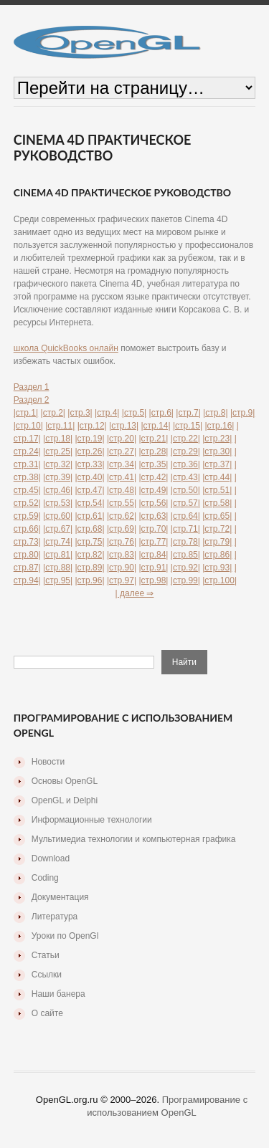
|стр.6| (161, 413)
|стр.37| (217, 464)
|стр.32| (57, 464)
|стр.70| (153, 529)
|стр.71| (185, 529)
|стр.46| (57, 490)
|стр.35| (153, 464)
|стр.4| (107, 413)
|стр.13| (123, 426)
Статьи (46, 955)
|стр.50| (185, 490)
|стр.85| (185, 555)
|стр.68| (90, 529)
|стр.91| (153, 568)
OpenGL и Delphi (65, 800)
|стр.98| (153, 580)
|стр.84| (153, 555)
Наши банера (58, 994)
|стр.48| (121, 490)
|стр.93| (217, 568)
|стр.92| (185, 568)
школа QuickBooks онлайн (66, 348)
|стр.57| (185, 503)
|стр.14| (156, 426)
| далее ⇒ (134, 593)
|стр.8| (215, 413)
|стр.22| (185, 439)
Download (51, 858)
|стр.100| (219, 580)
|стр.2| (53, 413)
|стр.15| (187, 426)
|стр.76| (121, 542)
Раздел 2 (31, 400)
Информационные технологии (92, 820)
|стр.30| (217, 451)
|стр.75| (90, 542)
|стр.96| (90, 580)
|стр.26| (90, 451)
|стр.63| (153, 516)
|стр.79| (217, 542)
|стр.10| (28, 426)
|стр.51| (217, 490)
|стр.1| (26, 413)
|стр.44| (217, 477)
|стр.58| (217, 503)
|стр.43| (185, 477)
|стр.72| (217, 529)
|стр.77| (153, 542)
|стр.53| (57, 503)
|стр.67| (57, 529)
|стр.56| (153, 503)
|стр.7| (188, 413)
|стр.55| (121, 503)
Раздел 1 (31, 387)
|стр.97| (121, 580)
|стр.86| (217, 555)
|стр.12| (92, 426)
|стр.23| (217, 439)
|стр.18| (57, 439)
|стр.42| (153, 477)
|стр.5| (134, 413)
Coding (45, 878)
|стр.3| (79, 413)
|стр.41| (121, 477)
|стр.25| (57, 451)
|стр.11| (60, 426)
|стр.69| (121, 529)
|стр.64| (185, 516)
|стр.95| (57, 580)
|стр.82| (90, 555)
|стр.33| (90, 464)
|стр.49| (153, 490)
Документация (60, 897)
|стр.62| (121, 516)
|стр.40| (90, 477)
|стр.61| (90, 516)
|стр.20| (121, 439)
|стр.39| (57, 477)
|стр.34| (121, 464)
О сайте (47, 1013)
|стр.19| (90, 439)
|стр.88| (57, 568)
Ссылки (47, 975)
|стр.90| (121, 568)
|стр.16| (219, 426)
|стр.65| (217, 516)
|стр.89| (90, 568)
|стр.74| (57, 542)
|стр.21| (153, 439)
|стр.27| (121, 451)
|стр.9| (242, 413)
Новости (48, 762)
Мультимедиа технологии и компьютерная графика (134, 839)
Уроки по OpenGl (65, 936)
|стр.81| (57, 555)
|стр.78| (185, 542)
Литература (55, 917)
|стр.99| (185, 580)
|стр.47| (90, 490)
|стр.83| (121, 555)
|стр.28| (153, 451)
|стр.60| (57, 516)
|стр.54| (90, 503)
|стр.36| (185, 464)
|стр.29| (185, 451)
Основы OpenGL (65, 781)
